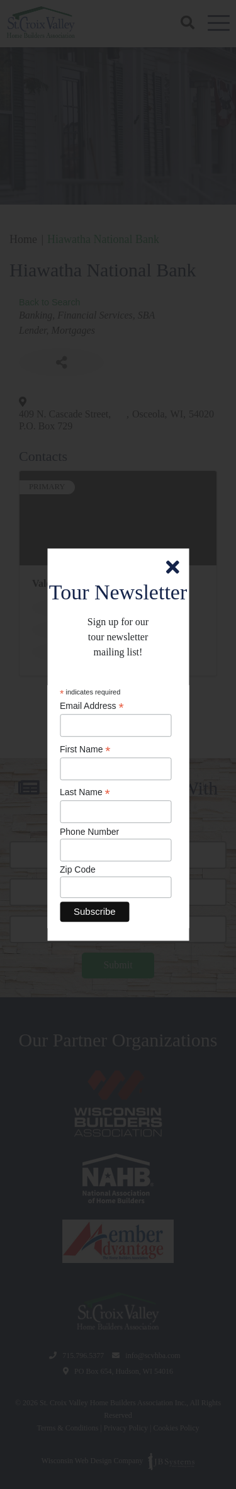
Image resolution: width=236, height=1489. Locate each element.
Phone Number (89, 832)
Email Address (92, 707)
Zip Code (78, 870)
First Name (85, 750)
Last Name (85, 793)
